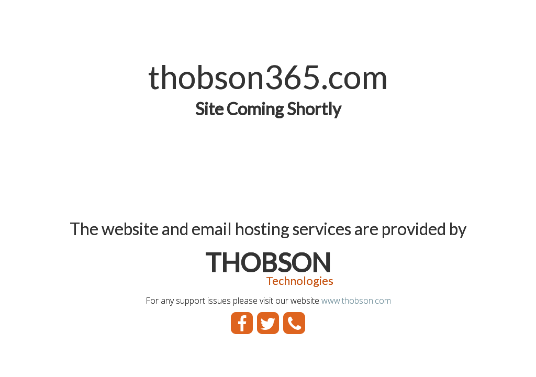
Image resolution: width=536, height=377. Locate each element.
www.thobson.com (356, 300)
